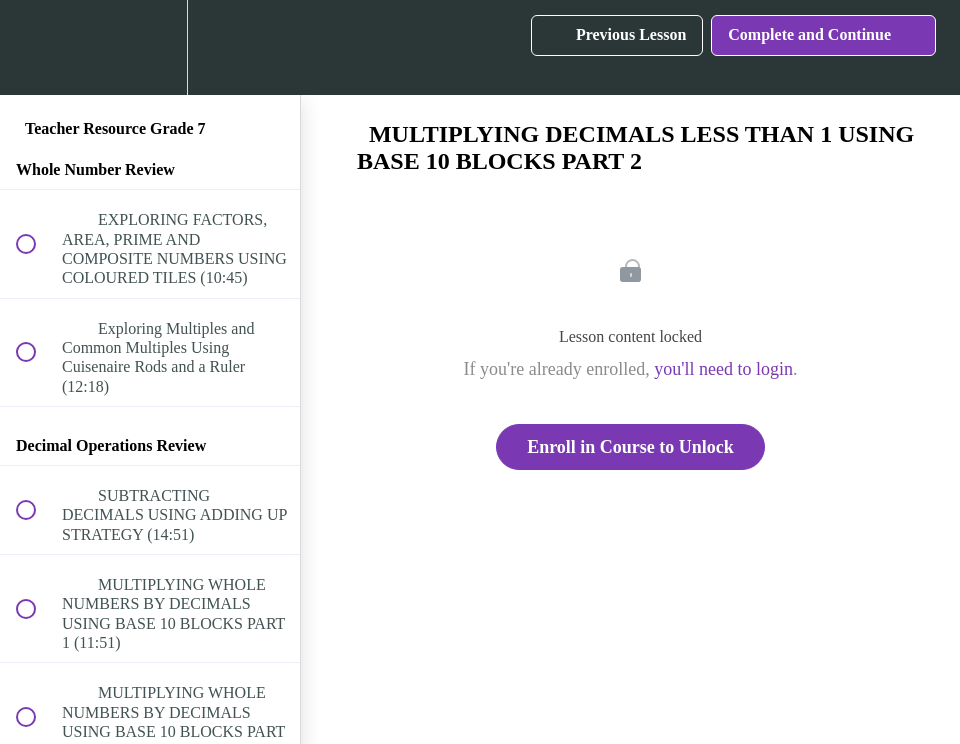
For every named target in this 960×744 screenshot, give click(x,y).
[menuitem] (150, 47)
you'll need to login (723, 369)
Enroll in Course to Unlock (630, 447)
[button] (37, 47)
